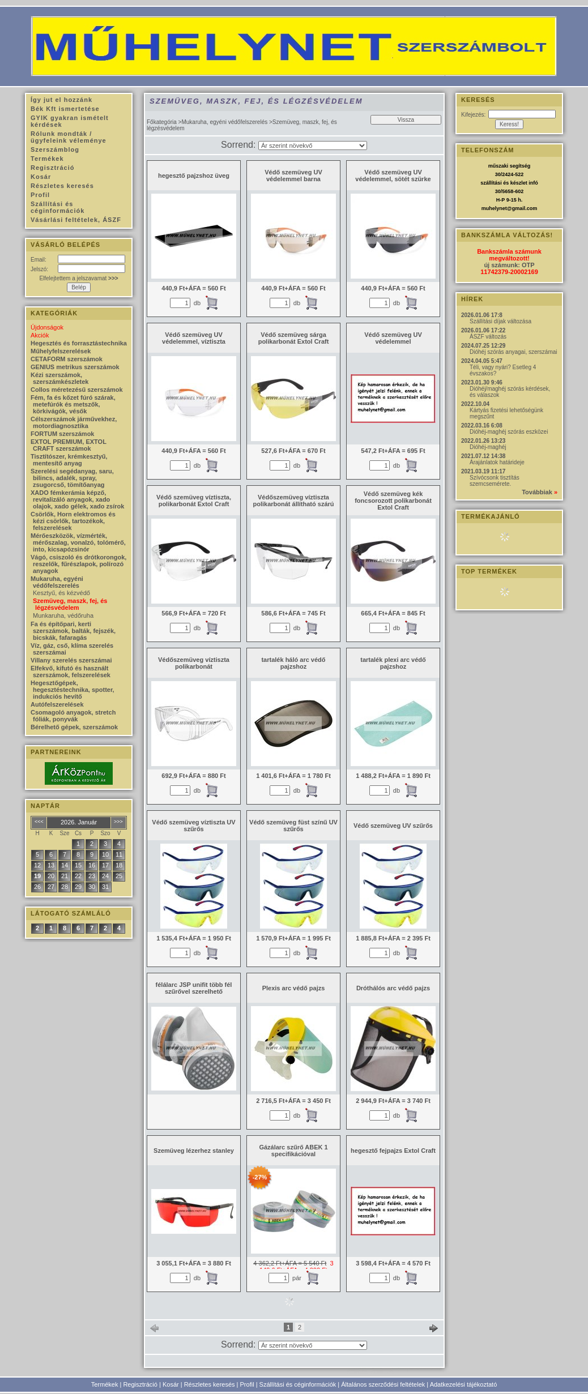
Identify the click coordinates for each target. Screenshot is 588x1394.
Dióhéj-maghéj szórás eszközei (509, 432)
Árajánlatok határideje (497, 462)
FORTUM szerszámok (62, 433)
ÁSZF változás (488, 336)
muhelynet (494, 208)
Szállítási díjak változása (500, 321)
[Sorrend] (312, 145)
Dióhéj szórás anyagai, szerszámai (513, 352)
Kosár (171, 1384)
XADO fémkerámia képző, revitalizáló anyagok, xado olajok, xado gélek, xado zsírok (77, 499)
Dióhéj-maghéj (488, 447)
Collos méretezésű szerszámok (77, 389)
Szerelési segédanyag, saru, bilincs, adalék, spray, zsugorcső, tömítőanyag (72, 478)
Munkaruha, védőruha (63, 615)
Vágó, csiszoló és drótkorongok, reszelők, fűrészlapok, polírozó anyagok (78, 564)
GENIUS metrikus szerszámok (75, 367)
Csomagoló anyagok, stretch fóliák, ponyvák (73, 715)
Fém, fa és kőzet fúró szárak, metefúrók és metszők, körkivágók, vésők (73, 404)
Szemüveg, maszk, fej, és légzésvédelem (70, 604)
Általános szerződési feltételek (383, 1384)
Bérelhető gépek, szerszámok (74, 727)
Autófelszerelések (57, 704)
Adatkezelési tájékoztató (463, 1384)
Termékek (104, 1384)
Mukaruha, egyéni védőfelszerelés (224, 122)
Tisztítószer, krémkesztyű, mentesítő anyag (69, 460)
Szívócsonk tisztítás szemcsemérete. (494, 480)
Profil (247, 1384)
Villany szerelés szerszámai (71, 660)
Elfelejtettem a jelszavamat (78, 278)
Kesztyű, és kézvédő (61, 592)
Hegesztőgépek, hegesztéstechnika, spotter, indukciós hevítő (72, 689)
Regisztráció (140, 1384)
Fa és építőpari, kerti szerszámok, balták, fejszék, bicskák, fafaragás (73, 631)
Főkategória (162, 122)
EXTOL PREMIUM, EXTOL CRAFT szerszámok (68, 445)
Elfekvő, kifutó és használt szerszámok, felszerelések (70, 671)
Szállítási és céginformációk (297, 1384)
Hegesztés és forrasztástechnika (79, 343)
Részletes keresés (209, 1384)
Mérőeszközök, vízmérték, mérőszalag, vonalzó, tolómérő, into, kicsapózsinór (78, 542)
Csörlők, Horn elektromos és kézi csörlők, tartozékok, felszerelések (73, 521)
